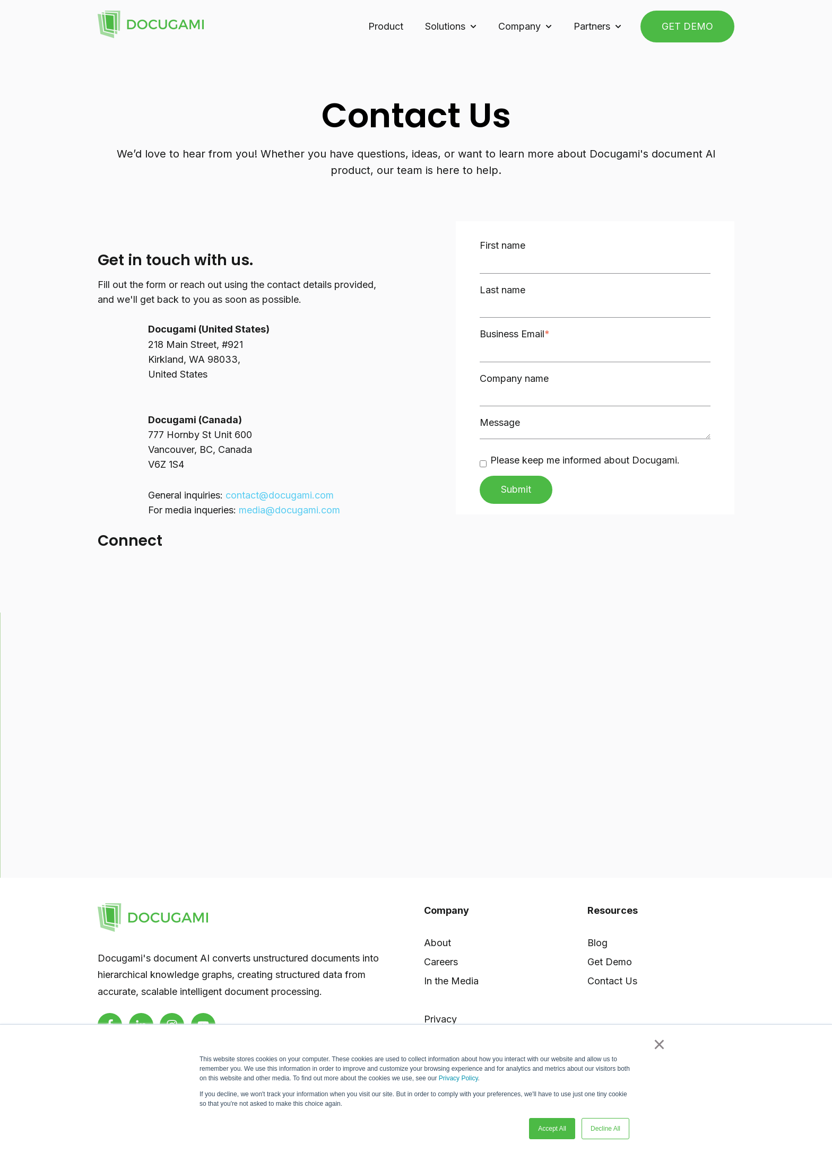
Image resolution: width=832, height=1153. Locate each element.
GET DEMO (687, 26)
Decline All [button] (605, 1128)
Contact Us (612, 980)
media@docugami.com (289, 510)
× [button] (659, 1044)
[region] (416, 745)
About (437, 942)
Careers (441, 961)
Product (385, 26)
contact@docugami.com (280, 495)
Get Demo (609, 961)
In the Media (451, 980)
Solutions (445, 26)
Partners (592, 26)
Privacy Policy (458, 1078)
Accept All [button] (552, 1128)
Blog (597, 942)
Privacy (440, 1019)
